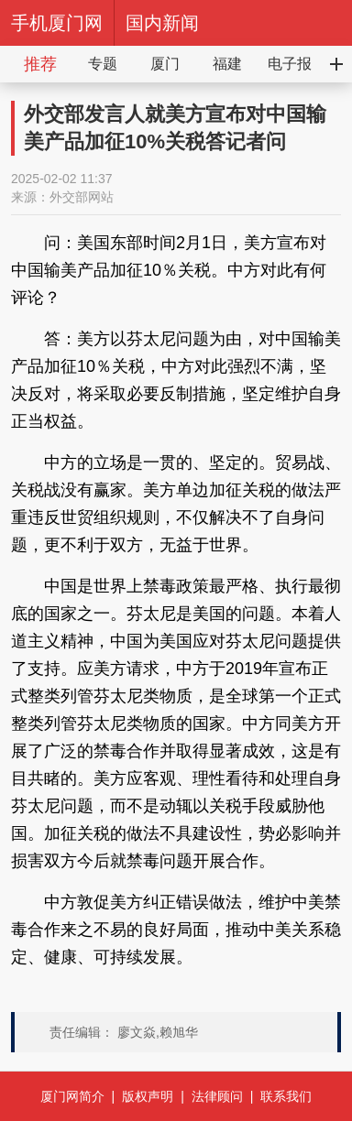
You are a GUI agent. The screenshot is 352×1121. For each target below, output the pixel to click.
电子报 (290, 63)
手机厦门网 (57, 23)
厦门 (165, 63)
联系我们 (286, 1096)
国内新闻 (162, 23)
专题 (102, 63)
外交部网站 (82, 197)
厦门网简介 (72, 1096)
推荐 (40, 64)
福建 (227, 63)
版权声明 (147, 1096)
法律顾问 (217, 1096)
